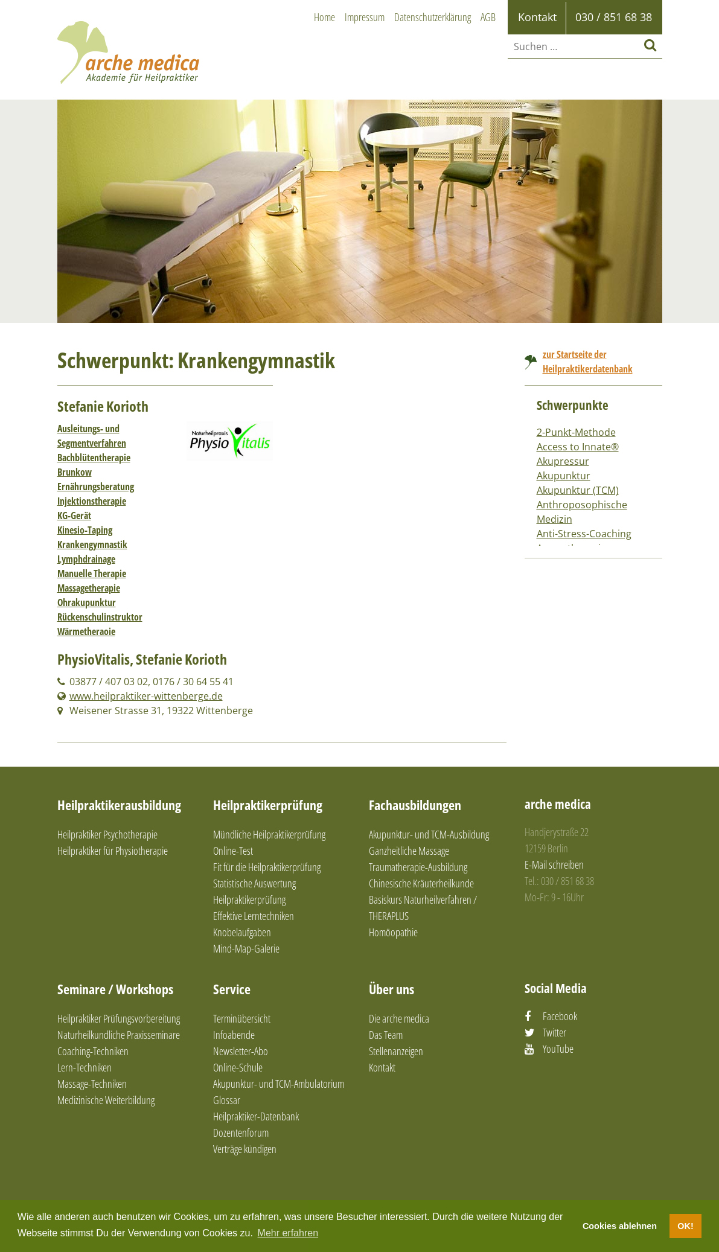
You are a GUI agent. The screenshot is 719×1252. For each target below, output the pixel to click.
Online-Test (233, 850)
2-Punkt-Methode (576, 432)
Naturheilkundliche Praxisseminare (118, 1034)
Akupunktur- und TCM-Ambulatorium (278, 1083)
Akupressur (563, 461)
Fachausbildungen (415, 805)
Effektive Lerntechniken (253, 916)
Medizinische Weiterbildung (106, 1100)
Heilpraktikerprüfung (267, 805)
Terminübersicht (241, 1018)
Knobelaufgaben (242, 932)
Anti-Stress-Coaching (584, 533)
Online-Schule (238, 1067)
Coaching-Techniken (93, 1051)
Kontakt (382, 1067)
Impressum (365, 17)
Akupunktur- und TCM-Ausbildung (429, 834)
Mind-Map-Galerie (246, 948)
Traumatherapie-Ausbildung (418, 867)
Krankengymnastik (92, 544)
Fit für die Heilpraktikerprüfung (267, 867)
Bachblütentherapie (93, 457)
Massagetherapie (88, 588)
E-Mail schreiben (554, 864)
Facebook (560, 1016)
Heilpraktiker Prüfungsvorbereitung (118, 1018)
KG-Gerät (74, 515)
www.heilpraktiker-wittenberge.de (146, 696)
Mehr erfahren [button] (288, 1233)
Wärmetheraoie (86, 631)
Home (324, 17)
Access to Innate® (578, 446)
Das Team (386, 1034)
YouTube (558, 1048)
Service (232, 989)
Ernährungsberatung (95, 486)
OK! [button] (685, 1226)
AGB (488, 17)
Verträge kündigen (244, 1149)
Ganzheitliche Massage (409, 850)
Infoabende (234, 1034)
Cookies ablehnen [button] (620, 1226)
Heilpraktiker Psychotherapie (107, 834)
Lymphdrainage (86, 559)
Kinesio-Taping (84, 530)
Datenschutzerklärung (432, 17)
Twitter (554, 1032)
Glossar (226, 1100)
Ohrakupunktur (86, 602)
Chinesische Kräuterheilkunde (421, 883)
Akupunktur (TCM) (578, 490)
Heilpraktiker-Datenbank (256, 1116)
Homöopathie (393, 932)
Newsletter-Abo (240, 1051)
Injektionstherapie (91, 501)
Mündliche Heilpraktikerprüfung (269, 834)
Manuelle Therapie (91, 573)
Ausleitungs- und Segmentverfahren (91, 436)
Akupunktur (563, 475)
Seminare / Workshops (115, 989)
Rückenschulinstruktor (99, 617)
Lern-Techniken (84, 1067)
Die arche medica (399, 1018)
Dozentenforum (241, 1132)
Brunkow (74, 472)
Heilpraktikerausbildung (119, 805)
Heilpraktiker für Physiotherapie (112, 850)
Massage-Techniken (92, 1083)
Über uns (391, 989)
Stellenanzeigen (396, 1051)
